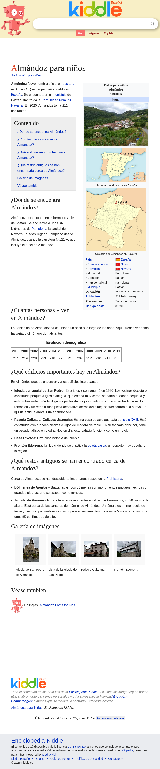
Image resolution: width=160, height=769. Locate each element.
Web (80, 33)
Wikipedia (127, 750)
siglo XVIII (130, 419)
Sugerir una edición (110, 718)
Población (93, 296)
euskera (68, 83)
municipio (60, 94)
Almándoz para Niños (27, 707)
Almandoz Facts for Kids (57, 605)
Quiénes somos (60, 758)
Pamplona (38, 228)
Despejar (143, 23)
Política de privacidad (89, 758)
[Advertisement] (80, 49)
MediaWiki (49, 754)
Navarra (126, 264)
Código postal (95, 306)
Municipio (93, 287)
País (89, 259)
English (108, 33)
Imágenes (93, 33)
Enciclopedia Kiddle (83, 692)
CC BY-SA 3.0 (77, 746)
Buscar (152, 23)
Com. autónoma (97, 264)
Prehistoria (114, 478)
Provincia (93, 268)
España (126, 259)
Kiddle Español (20, 758)
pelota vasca (97, 445)
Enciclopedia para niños (26, 75)
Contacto (114, 758)
